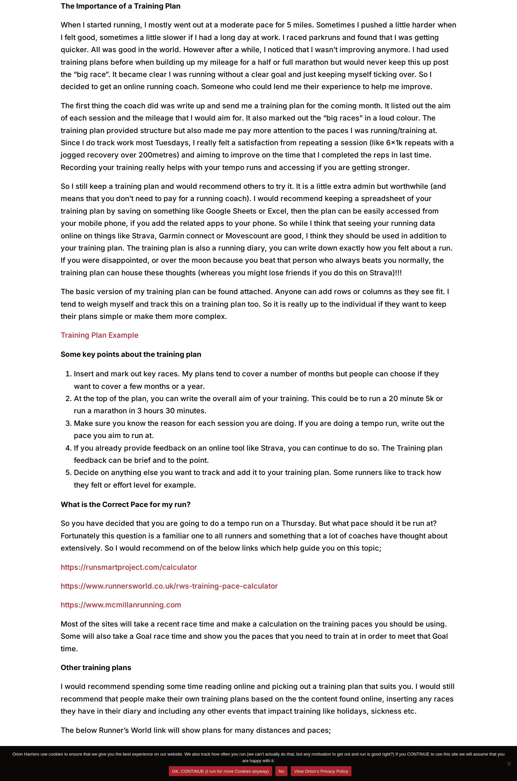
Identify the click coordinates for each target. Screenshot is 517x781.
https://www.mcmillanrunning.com (121, 604)
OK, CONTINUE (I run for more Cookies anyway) (220, 771)
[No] (508, 763)
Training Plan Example (99, 335)
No (281, 771)
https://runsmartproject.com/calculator (129, 567)
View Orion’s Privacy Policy (321, 771)
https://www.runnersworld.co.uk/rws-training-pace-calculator (169, 586)
